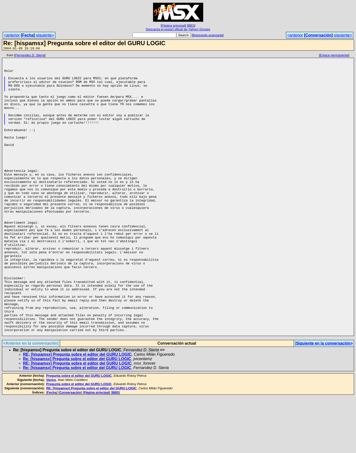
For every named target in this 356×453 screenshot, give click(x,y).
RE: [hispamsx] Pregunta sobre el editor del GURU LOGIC (77, 411)
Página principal (173, 25)
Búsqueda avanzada (208, 35)
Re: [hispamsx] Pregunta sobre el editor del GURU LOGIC (77, 415)
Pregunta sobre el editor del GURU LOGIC (79, 432)
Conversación (318, 35)
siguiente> (45, 35)
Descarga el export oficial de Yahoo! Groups (178, 29)
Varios (51, 436)
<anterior (12, 35)
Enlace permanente (334, 56)
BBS (191, 25)
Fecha (27, 35)
